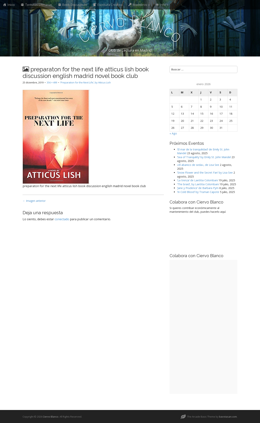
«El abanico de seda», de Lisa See (198, 165)
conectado (62, 219)
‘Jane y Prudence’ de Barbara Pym (198, 188)
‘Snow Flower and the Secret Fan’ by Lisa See (205, 172)
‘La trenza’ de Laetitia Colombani (197, 180)
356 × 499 (52, 82)
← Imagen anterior (34, 201)
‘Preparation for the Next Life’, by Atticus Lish (85, 82)
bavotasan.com (228, 416)
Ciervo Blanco (50, 416)
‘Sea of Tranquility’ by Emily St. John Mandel (204, 157)
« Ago (173, 133)
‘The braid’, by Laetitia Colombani (198, 184)
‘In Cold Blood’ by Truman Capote (198, 192)
